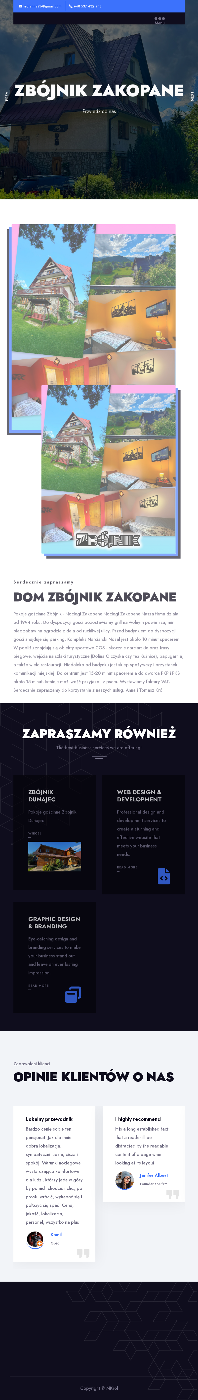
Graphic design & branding (54, 926)
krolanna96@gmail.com (40, 6)
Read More (127, 871)
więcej (34, 837)
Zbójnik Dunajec (41, 799)
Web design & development (139, 799)
